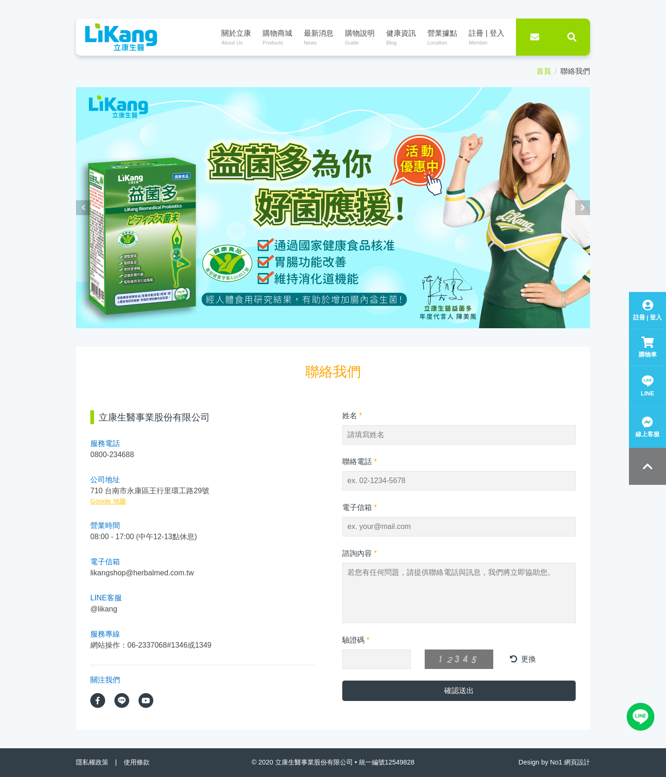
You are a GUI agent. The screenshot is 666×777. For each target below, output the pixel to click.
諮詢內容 (359, 553)
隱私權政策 (92, 762)
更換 (523, 659)
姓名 (352, 416)
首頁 (543, 71)
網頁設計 (577, 762)
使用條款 (137, 762)
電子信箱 (359, 507)
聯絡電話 (359, 461)
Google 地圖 (108, 501)
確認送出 (459, 690)
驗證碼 (356, 640)
